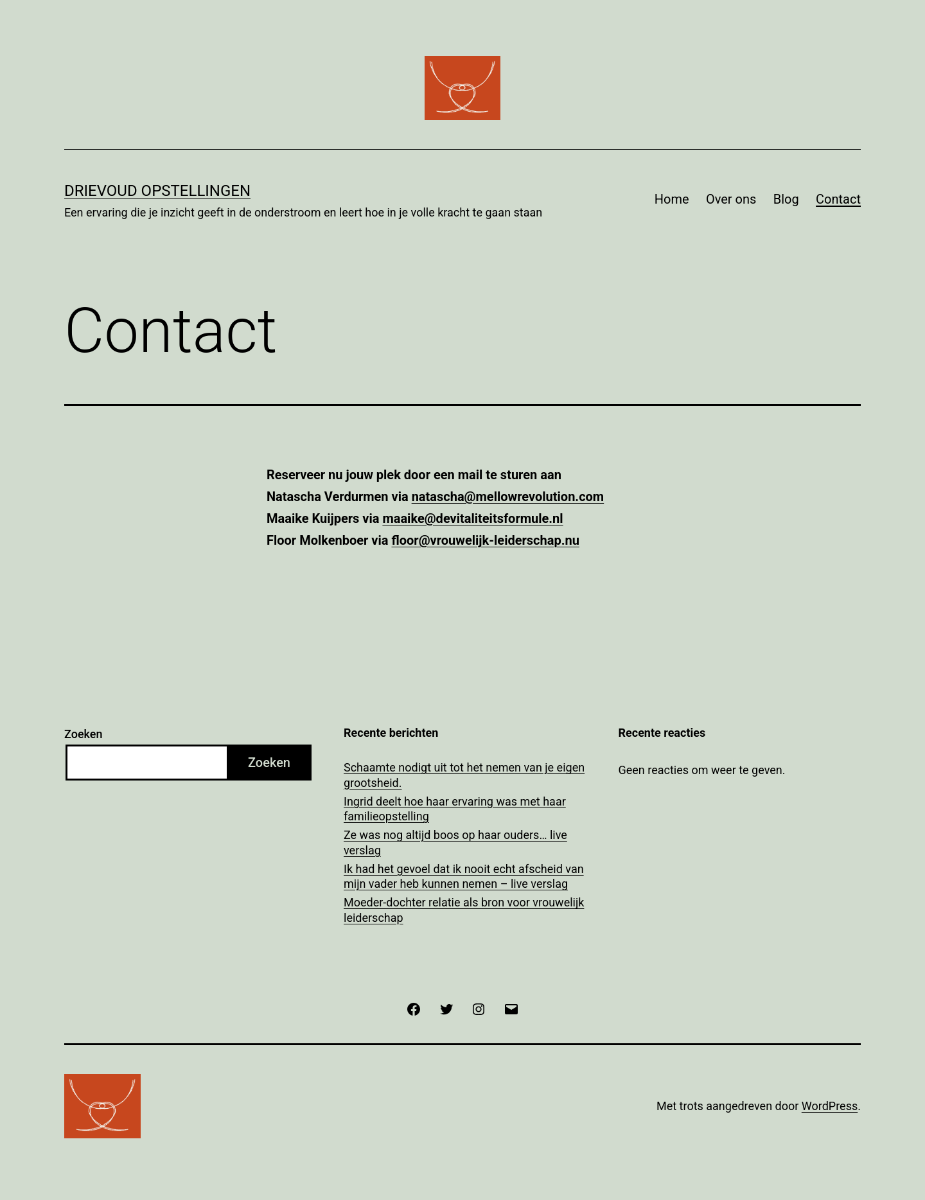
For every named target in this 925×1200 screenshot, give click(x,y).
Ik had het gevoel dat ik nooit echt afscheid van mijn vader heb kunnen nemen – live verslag (464, 876)
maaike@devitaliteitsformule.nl (472, 518)
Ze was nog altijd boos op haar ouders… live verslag (455, 842)
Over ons (731, 199)
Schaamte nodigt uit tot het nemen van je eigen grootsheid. (464, 775)
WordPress (830, 1106)
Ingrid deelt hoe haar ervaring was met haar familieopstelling (455, 809)
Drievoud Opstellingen (157, 191)
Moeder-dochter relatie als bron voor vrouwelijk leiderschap (464, 910)
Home (672, 199)
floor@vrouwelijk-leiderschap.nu (485, 540)
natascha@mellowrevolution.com (508, 496)
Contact (838, 199)
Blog (786, 199)
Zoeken (83, 734)
